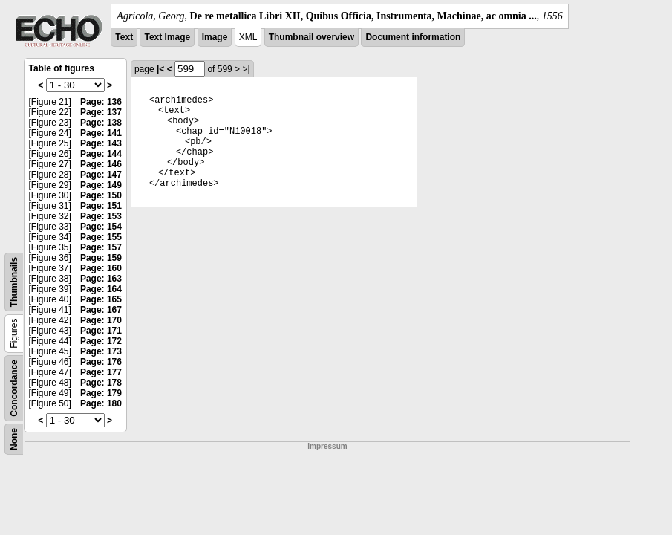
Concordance (14, 388)
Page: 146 (101, 164)
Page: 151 (101, 206)
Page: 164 (101, 289)
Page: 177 (101, 372)
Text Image (167, 37)
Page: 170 (101, 320)
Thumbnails (14, 282)
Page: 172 (101, 341)
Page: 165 (101, 299)
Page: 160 (101, 268)
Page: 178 (101, 382)
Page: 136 (101, 102)
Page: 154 (101, 226)
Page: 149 (101, 185)
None (14, 439)
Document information (412, 37)
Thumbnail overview (311, 37)
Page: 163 (101, 278)
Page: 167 (101, 310)
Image (215, 37)
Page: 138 (101, 122)
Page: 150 (101, 195)
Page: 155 (101, 237)
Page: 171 (101, 330)
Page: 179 (101, 393)
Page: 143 (101, 143)
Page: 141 (101, 133)
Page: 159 (101, 258)
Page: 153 (101, 216)
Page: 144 (101, 154)
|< (160, 69)
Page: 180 (101, 403)
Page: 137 (101, 112)
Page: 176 (101, 362)
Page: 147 (101, 174)
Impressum (327, 446)
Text (124, 37)
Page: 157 (101, 247)
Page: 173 (101, 351)
